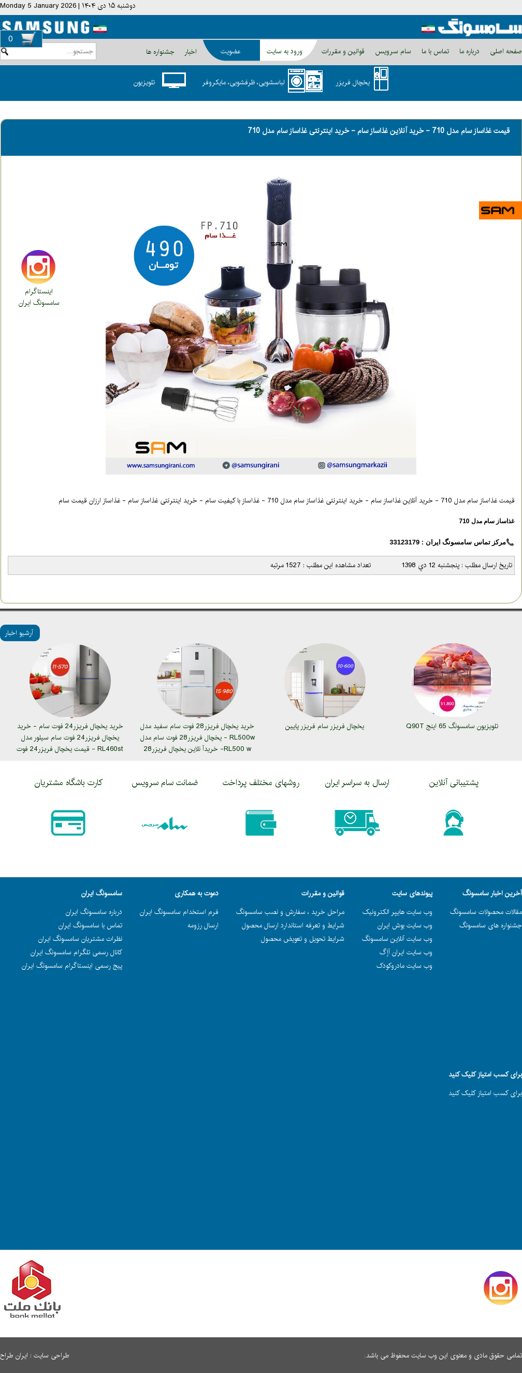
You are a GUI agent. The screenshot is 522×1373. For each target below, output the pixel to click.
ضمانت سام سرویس (165, 783)
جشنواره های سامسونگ (490, 925)
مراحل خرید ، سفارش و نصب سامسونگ (290, 912)
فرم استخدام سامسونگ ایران (179, 912)
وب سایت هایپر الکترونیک (397, 912)
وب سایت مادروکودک (404, 965)
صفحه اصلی (505, 51)
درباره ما (468, 51)
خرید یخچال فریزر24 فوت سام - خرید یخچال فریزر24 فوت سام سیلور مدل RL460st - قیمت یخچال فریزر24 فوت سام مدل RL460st (70, 743)
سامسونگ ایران (39, 302)
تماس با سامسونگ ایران (90, 925)
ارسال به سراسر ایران (357, 783)
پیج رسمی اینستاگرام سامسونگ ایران (72, 965)
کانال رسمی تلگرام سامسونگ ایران (76, 952)
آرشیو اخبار (19, 633)
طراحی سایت (51, 1355)
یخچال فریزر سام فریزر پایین (324, 726)
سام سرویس (392, 51)
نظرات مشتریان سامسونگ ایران (80, 938)
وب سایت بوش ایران (405, 925)
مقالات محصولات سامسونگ (486, 912)
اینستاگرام (39, 291)
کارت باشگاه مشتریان (69, 783)
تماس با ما (434, 51)
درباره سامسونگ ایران (94, 912)
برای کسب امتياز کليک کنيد (485, 1093)
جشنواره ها (160, 51)
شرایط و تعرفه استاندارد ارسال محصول (293, 925)
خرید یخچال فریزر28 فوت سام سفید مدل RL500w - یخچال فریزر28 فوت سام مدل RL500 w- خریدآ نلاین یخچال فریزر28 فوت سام (197, 743)
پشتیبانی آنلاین (454, 783)
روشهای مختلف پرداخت (261, 783)
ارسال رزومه (203, 925)
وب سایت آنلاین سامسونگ (397, 938)
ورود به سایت (284, 51)
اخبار (190, 51)
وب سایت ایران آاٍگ (406, 952)
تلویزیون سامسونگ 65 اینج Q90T (452, 726)
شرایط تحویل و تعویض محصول (302, 938)
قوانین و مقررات (342, 51)
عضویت (230, 51)
